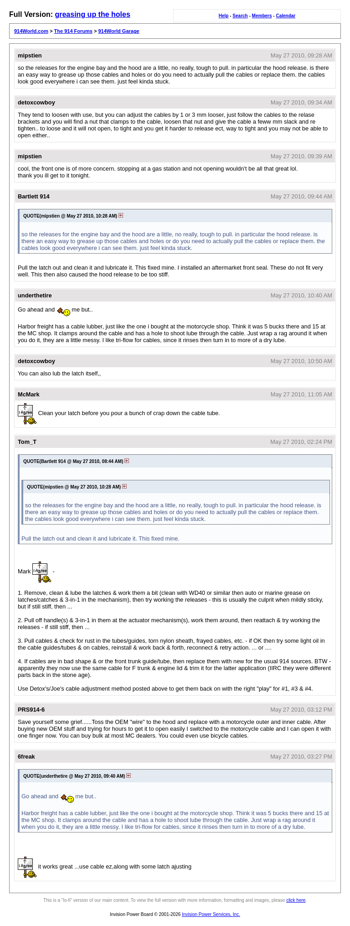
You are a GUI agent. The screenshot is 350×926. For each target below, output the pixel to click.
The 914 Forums (73, 31)
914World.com (31, 31)
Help (224, 15)
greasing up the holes (92, 14)
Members (262, 15)
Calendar (285, 15)
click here (295, 900)
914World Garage (118, 31)
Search (239, 15)
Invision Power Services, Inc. (211, 914)
